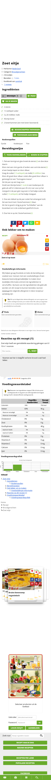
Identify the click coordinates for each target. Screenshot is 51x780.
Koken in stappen (37, 155)
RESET (32, 351)
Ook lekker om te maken (16, 488)
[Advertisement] (25, 32)
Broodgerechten (18, 72)
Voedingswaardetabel (15, 495)
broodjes (8, 75)
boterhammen (25, 202)
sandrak (18, 81)
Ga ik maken (9, 101)
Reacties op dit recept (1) (17, 493)
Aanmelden (34, 728)
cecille (9, 378)
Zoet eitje (6, 479)
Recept (6, 505)
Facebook (25, 773)
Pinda (5, 312)
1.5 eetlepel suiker (11, 111)
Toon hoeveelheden (15, 155)
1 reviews (8, 84)
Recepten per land (25, 758)
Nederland (16, 68)
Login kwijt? (17, 728)
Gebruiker (13, 717)
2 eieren (7, 107)
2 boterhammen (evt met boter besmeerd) (21, 123)
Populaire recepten (25, 763)
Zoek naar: (7, 735)
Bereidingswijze (13, 486)
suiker (17, 173)
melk (35, 173)
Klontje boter (9, 119)
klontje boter (19, 185)
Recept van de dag (25, 742)
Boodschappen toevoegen (25, 129)
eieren (34, 161)
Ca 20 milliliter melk (12, 115)
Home (3, 502)
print (31, 96)
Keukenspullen (17, 483)
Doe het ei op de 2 (18, 213)
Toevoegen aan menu (25, 135)
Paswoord (13, 722)
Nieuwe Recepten (25, 748)
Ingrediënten (12, 481)
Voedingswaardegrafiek (20, 497)
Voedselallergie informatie (21, 490)
